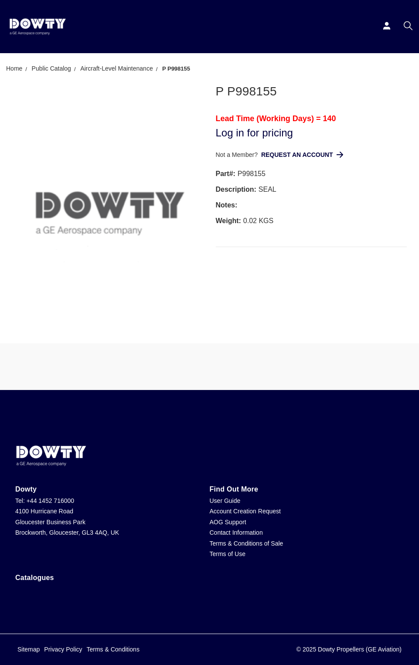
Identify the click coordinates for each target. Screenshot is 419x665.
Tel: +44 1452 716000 (44, 500)
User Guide (225, 500)
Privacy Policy (63, 649)
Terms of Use (227, 553)
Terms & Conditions (113, 649)
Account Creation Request (245, 511)
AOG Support (228, 522)
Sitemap (28, 649)
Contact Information (236, 532)
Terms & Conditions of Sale (246, 543)
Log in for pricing (254, 133)
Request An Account (302, 154)
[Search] (408, 26)
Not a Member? (237, 154)
